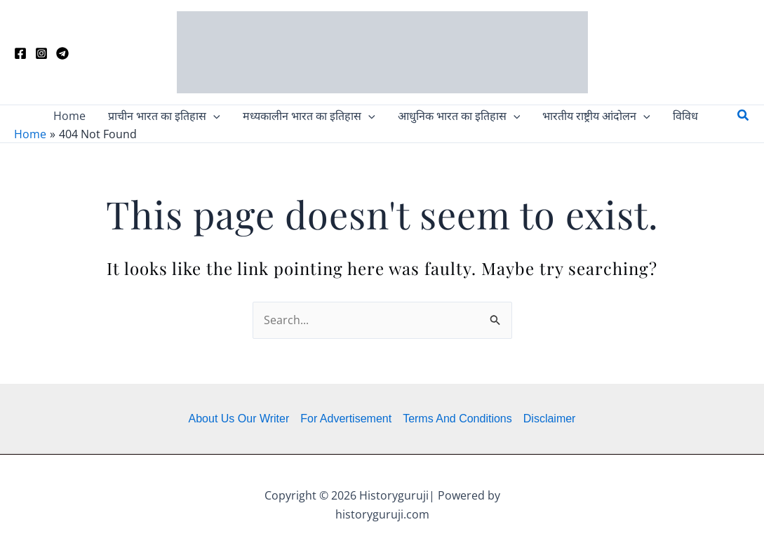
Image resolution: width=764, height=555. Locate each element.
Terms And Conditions (457, 418)
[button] (164, 115)
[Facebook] (20, 53)
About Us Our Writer (239, 418)
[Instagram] (41, 53)
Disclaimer (549, 418)
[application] (213, 115)
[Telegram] (62, 53)
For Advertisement (345, 418)
